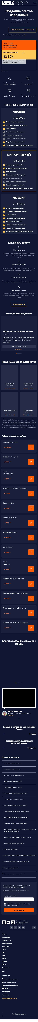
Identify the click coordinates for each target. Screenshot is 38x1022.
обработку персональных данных (22, 903)
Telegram (10, 715)
